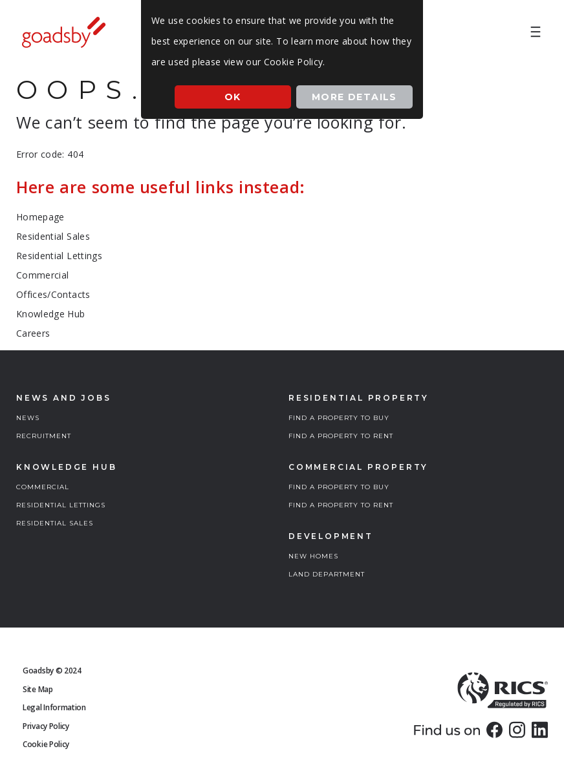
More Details (354, 97)
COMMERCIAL (42, 487)
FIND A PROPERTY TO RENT (340, 436)
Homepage (40, 217)
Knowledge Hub (50, 314)
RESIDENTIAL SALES (54, 523)
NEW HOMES (313, 556)
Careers (33, 333)
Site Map (38, 689)
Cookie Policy (46, 744)
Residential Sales (53, 236)
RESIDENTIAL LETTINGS (60, 505)
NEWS (27, 418)
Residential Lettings (59, 255)
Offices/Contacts (53, 294)
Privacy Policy (46, 726)
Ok (232, 97)
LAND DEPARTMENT (326, 574)
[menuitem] (535, 32)
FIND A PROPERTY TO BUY (338, 418)
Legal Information (54, 707)
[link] (494, 729)
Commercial (42, 275)
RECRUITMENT (43, 436)
